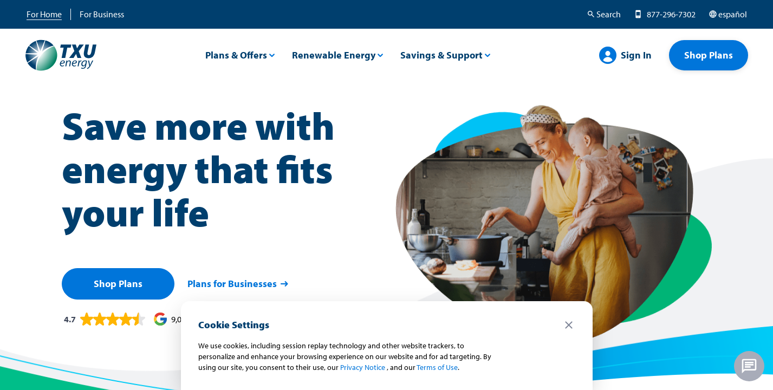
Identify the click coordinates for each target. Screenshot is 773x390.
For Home (44, 14)
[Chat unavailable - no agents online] (749, 366)
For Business (102, 14)
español (732, 14)
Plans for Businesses (238, 283)
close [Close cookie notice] (568, 325)
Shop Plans (118, 283)
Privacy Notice (362, 367)
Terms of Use (437, 367)
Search (608, 14)
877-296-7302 (671, 14)
